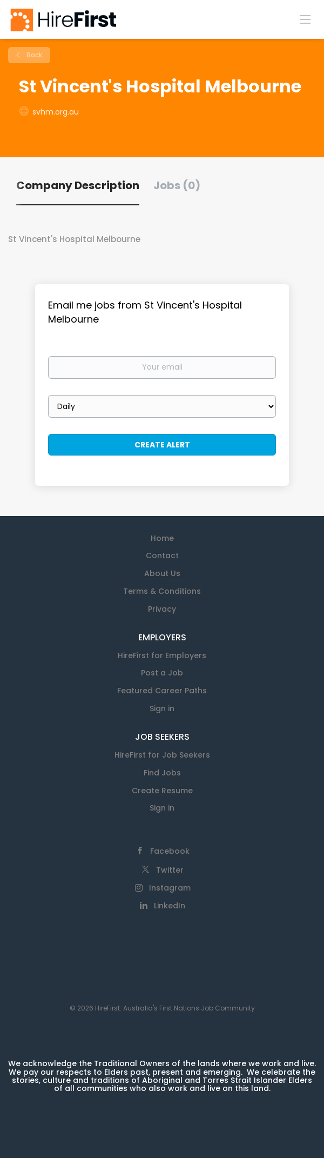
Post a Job (162, 672)
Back (33, 54)
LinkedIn (169, 905)
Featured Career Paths (162, 690)
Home (162, 538)
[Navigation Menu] (305, 19)
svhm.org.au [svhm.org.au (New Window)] (55, 111)
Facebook (170, 851)
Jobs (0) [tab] (176, 185)
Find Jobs (162, 772)
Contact (162, 555)
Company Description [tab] (77, 185)
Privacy (162, 609)
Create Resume (162, 790)
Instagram (170, 887)
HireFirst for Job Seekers (162, 754)
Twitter (170, 870)
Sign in (162, 708)
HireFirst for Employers (162, 655)
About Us (162, 573)
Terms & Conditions (162, 591)
